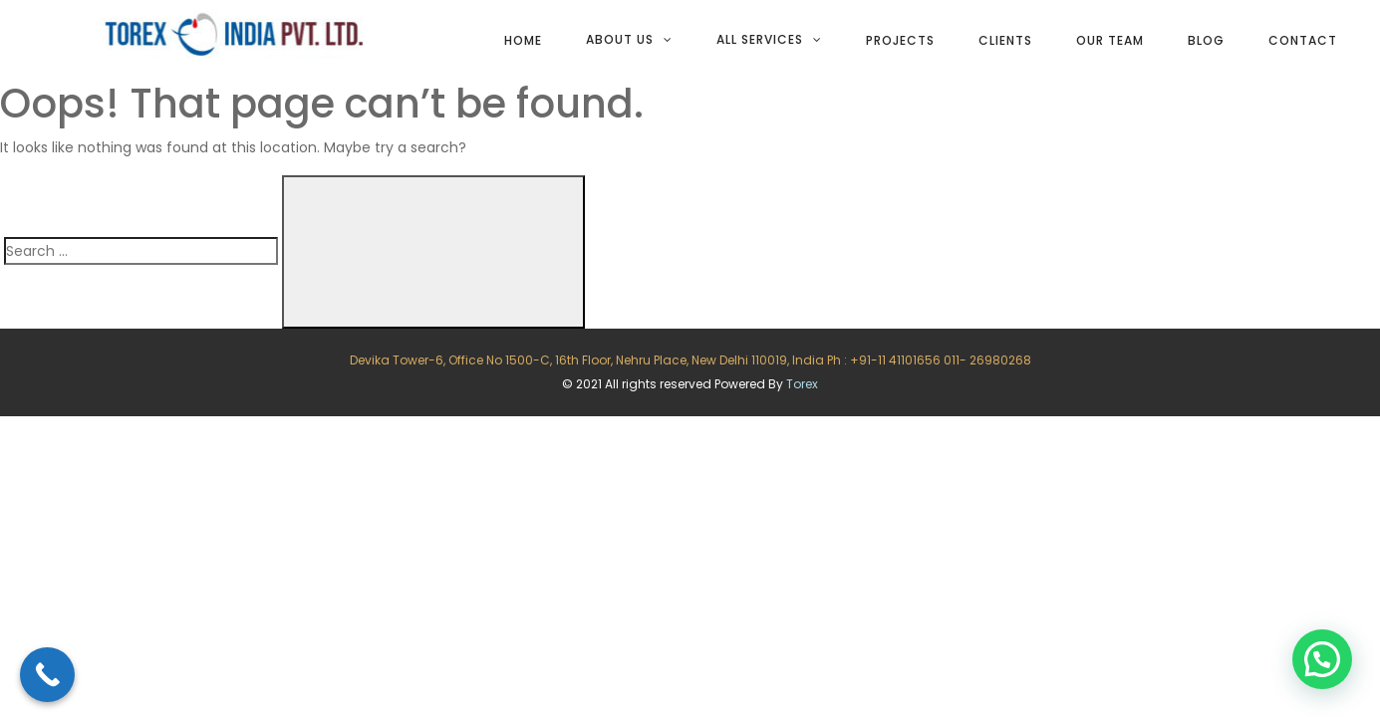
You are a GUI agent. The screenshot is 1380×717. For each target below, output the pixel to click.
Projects (900, 40)
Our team (1110, 40)
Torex (802, 383)
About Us (620, 39)
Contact (1302, 40)
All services (759, 39)
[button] (1322, 659)
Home (523, 40)
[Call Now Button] (47, 674)
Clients (1005, 40)
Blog (1206, 40)
